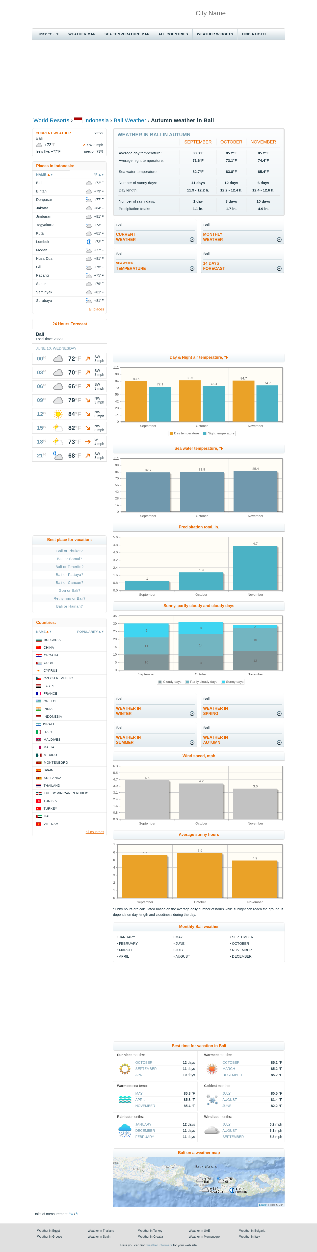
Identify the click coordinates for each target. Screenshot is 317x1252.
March (125, 950)
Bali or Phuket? (69, 551)
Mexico (50, 755)
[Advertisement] (158, 78)
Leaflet (263, 1204)
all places (96, 309)
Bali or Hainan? (69, 606)
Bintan (41, 191)
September (198, 142)
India (48, 709)
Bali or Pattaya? (69, 574)
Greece (51, 701)
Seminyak (44, 292)
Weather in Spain (99, 1236)
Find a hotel (254, 34)
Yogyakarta (45, 225)
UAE (47, 816)
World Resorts (51, 120)
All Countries (173, 34)
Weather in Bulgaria (252, 1230)
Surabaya (44, 301)
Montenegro (56, 762)
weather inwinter (128, 711)
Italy (48, 732)
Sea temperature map (127, 34)
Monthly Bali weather (199, 926)
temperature (131, 266)
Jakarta (42, 208)
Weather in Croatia (150, 1236)
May (179, 937)
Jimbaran (43, 216)
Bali (39, 183)
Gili (39, 267)
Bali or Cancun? (69, 582)
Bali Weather (130, 120)
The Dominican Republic (66, 793)
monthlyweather (213, 237)
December (242, 956)
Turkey (50, 808)
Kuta (40, 233)
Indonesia (96, 120)
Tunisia (50, 801)
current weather (126, 237)
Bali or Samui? (69, 559)
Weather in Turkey (150, 1230)
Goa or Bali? (69, 590)
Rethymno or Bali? (69, 598)
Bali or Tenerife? (69, 567)
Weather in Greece (49, 1236)
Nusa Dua (44, 258)
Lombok (42, 242)
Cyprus (50, 670)
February (128, 943)
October (231, 142)
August (183, 956)
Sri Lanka (52, 778)
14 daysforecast (214, 266)
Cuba (48, 663)
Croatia (51, 655)
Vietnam (51, 824)
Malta (49, 747)
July (180, 950)
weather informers (159, 1245)
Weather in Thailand (101, 1230)
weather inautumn (215, 740)
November (263, 142)
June (180, 943)
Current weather (53, 133)
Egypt (49, 686)
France (50, 693)
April (124, 956)
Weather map (82, 34)
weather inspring (215, 711)
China (49, 647)
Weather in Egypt (48, 1230)
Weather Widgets (215, 34)
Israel (49, 724)
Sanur (41, 284)
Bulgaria (52, 640)
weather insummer (128, 740)
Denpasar (44, 200)
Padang (42, 275)
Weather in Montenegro (204, 1236)
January (127, 937)
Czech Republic (58, 678)
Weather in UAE (199, 1230)
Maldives (52, 739)
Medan (41, 250)
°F (57, 34)
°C (50, 34)
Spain (48, 770)
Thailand (52, 785)
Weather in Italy (249, 1236)
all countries (95, 832)
